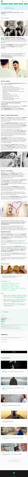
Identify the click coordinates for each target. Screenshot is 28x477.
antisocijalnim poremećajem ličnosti (12, 247)
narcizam (17, 286)
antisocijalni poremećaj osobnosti (8, 283)
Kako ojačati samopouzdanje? (8, 421)
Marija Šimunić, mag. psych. (9, 8)
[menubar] (22, 1)
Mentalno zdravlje (4, 11)
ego (18, 283)
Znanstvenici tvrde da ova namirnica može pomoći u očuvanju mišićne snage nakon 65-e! (12, 277)
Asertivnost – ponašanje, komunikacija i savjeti (11, 405)
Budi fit (25, 3)
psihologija (23, 288)
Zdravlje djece (9, 436)
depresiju (24, 237)
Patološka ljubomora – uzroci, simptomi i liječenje (12, 454)
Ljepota (20, 3)
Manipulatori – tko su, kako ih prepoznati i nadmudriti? (13, 371)
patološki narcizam (5, 288)
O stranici (14, 475)
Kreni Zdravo (6, 311)
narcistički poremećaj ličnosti (7, 286)
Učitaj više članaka (14, 460)
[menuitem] (22, 1)
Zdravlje (10, 3)
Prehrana (16, 3)
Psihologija (10, 11)
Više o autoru (3, 315)
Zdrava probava (4, 3)
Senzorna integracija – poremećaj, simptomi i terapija (12, 437)
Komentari (4, 334)
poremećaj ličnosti (15, 288)
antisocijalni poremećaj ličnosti (6, 243)
